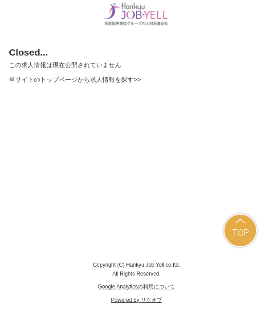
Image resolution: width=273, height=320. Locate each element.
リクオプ (151, 300)
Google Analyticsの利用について (136, 287)
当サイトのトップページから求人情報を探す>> (75, 79)
